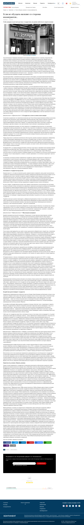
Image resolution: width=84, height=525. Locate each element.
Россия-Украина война (59, 7)
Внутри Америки (15, 7)
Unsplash (34, 55)
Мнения (35, 3)
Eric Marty (29, 55)
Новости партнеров (25, 502)
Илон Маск (45, 7)
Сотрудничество (7, 506)
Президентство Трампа (30, 7)
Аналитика (27, 3)
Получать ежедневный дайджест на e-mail (76, 3)
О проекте (5, 502)
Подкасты (42, 3)
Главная (5, 9)
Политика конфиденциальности (68, 522)
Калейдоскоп (51, 3)
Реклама (5, 504)
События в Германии (14, 449)
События (20, 3)
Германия (7, 449)
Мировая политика (75, 7)
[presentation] (43, 468)
